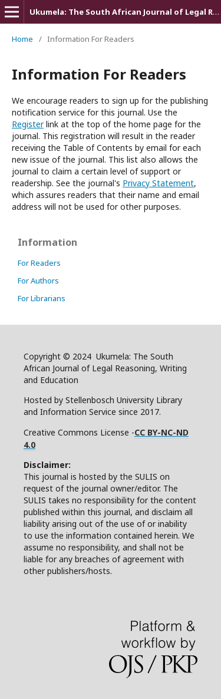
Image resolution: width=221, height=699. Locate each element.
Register (28, 124)
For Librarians (41, 298)
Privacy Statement (158, 183)
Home (22, 39)
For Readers (39, 263)
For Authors (38, 280)
